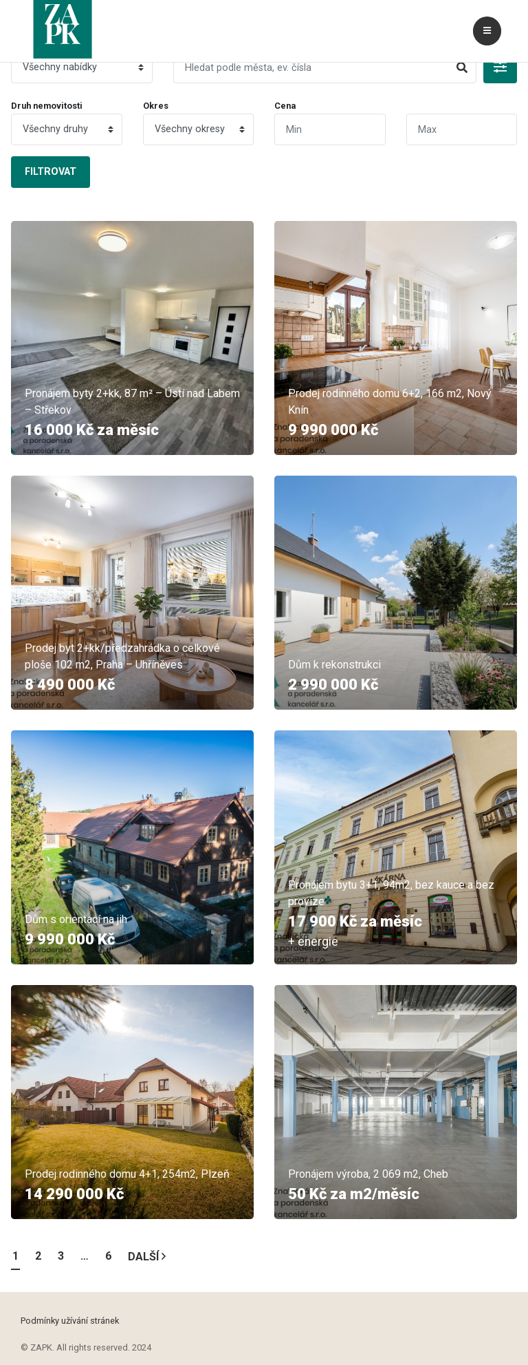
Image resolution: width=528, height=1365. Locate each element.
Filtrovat (50, 172)
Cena (285, 105)
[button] (500, 67)
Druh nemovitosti (46, 105)
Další (147, 1257)
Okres (155, 105)
